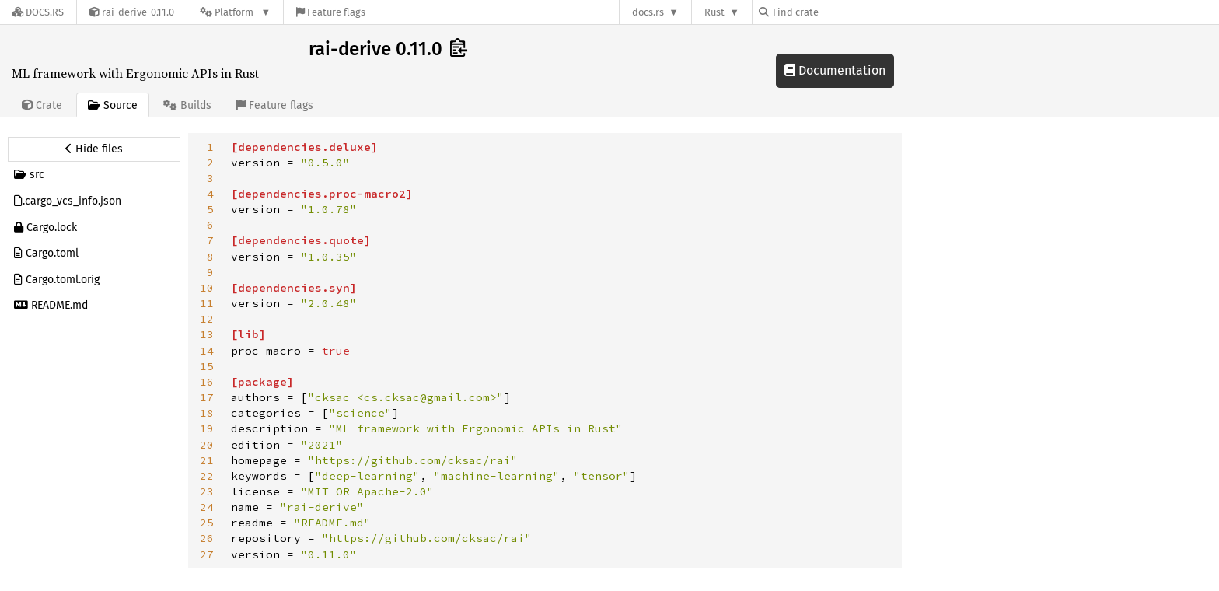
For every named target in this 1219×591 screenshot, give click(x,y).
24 (207, 507)
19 (207, 428)
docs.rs (648, 12)
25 (207, 523)
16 (207, 382)
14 (207, 351)
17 (207, 397)
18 (207, 413)
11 (207, 303)
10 (207, 288)
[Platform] (235, 12)
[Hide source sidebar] (94, 149)
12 (207, 319)
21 (207, 460)
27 (207, 554)
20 (207, 445)
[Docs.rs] (38, 12)
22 (207, 476)
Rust (714, 12)
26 (207, 538)
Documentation (834, 70)
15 (207, 366)
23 (207, 491)
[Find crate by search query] (836, 12)
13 (207, 334)
